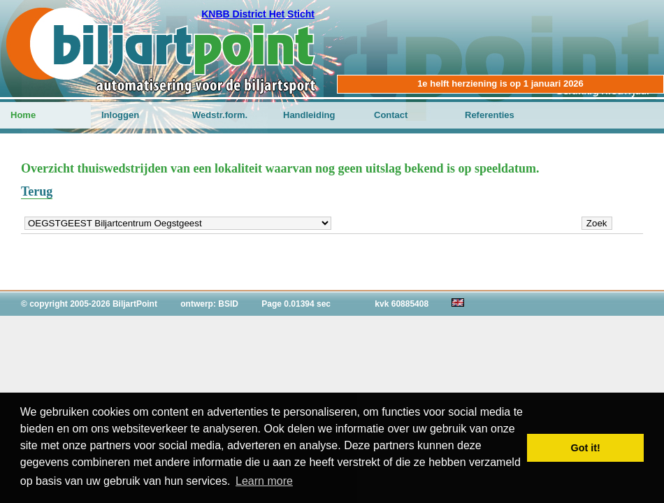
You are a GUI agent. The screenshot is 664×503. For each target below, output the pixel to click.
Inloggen (120, 115)
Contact (390, 115)
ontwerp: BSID (209, 304)
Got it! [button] (585, 447)
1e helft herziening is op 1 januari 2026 (500, 83)
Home (23, 115)
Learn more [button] (264, 481)
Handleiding (309, 115)
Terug (36, 191)
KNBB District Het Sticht (258, 14)
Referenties (489, 115)
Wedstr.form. (219, 115)
